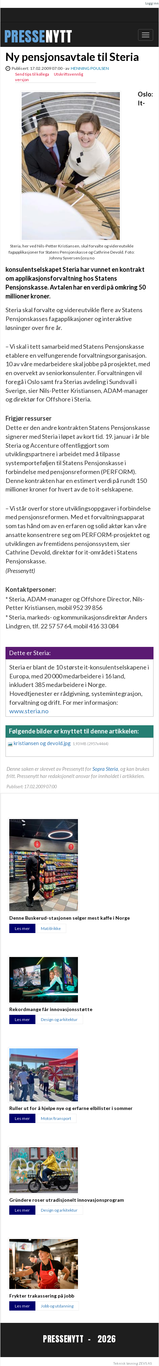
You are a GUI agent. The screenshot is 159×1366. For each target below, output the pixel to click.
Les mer (22, 928)
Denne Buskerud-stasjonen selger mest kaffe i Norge (69, 918)
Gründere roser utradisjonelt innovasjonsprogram (66, 1200)
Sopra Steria (105, 769)
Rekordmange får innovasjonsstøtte (50, 1009)
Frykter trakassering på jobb (41, 1296)
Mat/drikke (51, 928)
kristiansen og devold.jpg (43, 743)
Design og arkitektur (59, 1019)
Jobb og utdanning (57, 1305)
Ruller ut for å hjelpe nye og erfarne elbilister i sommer (71, 1108)
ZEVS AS (145, 1363)
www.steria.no (28, 711)
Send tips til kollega (32, 74)
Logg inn (152, 3)
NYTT (58, 36)
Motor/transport (56, 1118)
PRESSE (24, 36)
